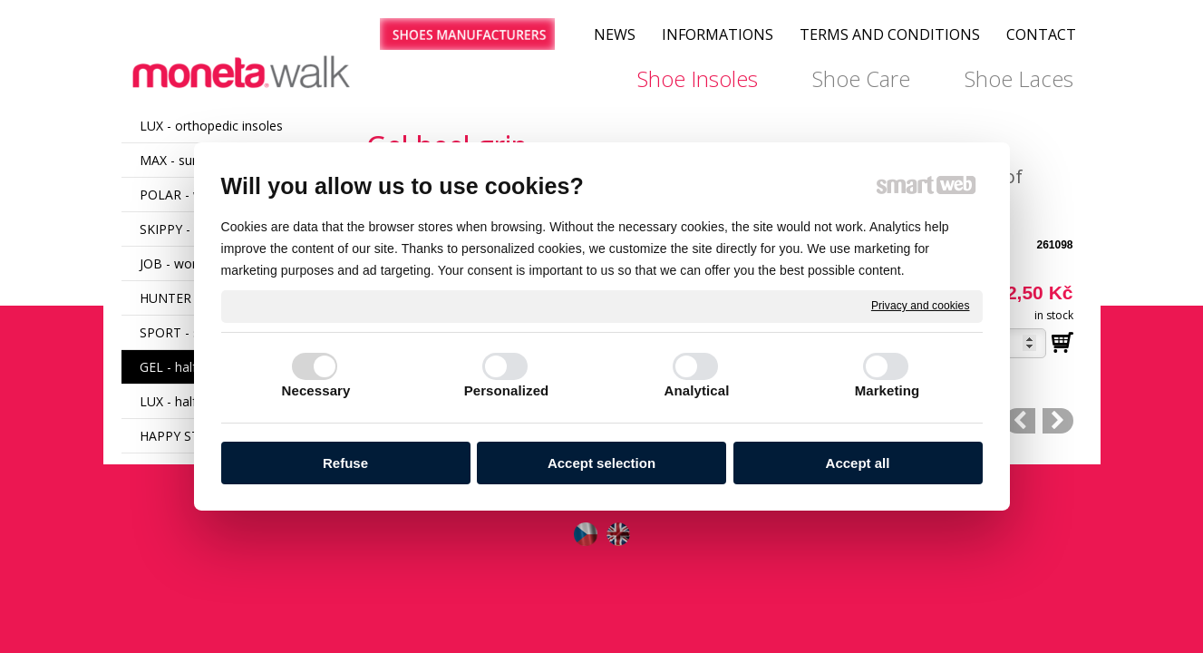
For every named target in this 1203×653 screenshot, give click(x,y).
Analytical (697, 390)
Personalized (506, 390)
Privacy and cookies (920, 305)
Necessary (316, 390)
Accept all (858, 463)
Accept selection (601, 463)
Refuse (345, 463)
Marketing (887, 390)
